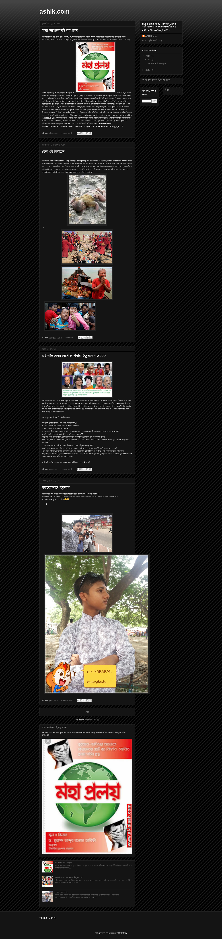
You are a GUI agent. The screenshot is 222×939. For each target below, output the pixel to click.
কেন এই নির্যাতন (53, 152)
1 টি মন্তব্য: (69, 337)
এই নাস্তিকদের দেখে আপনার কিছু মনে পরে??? (74, 356)
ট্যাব (167, 90)
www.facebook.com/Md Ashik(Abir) (91, 496)
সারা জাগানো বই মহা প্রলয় (60, 30)
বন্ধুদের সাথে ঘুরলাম (55, 487)
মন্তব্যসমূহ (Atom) (92, 720)
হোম (87, 712)
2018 (148, 56)
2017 (148, 70)
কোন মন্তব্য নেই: (67, 133)
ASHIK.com (151, 36)
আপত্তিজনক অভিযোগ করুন (156, 79)
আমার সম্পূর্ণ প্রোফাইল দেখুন (152, 40)
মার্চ (149, 59)
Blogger (112, 933)
